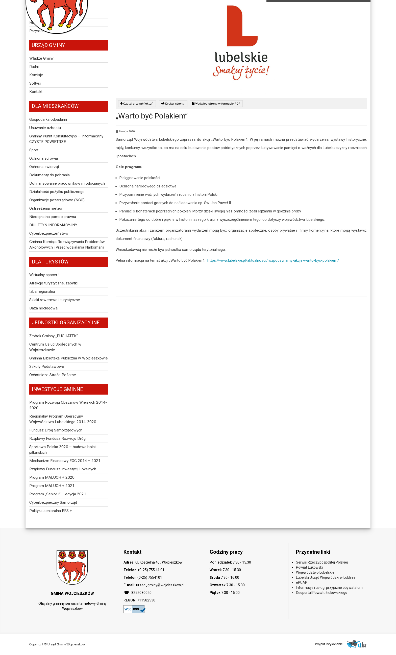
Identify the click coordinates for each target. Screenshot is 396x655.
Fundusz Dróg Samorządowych (55, 430)
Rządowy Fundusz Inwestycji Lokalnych (62, 469)
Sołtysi (35, 83)
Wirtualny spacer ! (44, 275)
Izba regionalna (42, 291)
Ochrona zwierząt (44, 166)
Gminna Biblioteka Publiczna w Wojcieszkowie (68, 358)
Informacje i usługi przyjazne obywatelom (329, 588)
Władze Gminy (41, 58)
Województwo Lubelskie (315, 572)
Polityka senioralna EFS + (50, 510)
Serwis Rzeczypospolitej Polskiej (322, 562)
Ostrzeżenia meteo (45, 208)
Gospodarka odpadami (48, 119)
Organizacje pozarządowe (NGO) (57, 200)
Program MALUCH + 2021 (52, 485)
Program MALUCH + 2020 (52, 477)
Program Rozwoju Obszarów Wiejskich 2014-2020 (68, 405)
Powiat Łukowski (309, 567)
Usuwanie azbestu (45, 128)
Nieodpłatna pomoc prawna (52, 216)
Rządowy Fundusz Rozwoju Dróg (57, 438)
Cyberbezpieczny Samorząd (53, 502)
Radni (34, 66)
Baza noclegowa (43, 308)
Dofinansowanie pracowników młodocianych (67, 183)
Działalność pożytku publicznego (57, 191)
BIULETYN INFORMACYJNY (53, 225)
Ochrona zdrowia (43, 158)
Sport (33, 150)
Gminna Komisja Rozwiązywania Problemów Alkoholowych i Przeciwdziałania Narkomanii (67, 244)
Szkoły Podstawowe (46, 366)
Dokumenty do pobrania (49, 175)
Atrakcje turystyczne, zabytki (53, 283)
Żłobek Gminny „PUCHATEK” (53, 336)
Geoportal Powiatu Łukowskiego (321, 593)
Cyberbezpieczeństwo (48, 233)
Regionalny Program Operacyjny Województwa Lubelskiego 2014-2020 (62, 419)
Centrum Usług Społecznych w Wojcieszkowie (55, 347)
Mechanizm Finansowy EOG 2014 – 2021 (65, 460)
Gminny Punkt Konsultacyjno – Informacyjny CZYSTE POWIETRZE (66, 139)
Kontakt (35, 91)
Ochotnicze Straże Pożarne (52, 375)
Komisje (36, 75)
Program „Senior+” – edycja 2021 (57, 494)
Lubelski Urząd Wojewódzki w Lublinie (326, 577)
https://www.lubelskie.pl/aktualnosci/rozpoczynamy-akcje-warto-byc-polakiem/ (273, 260)
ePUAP (301, 582)
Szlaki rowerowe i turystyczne (54, 300)
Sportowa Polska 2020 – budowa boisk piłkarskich (62, 450)
